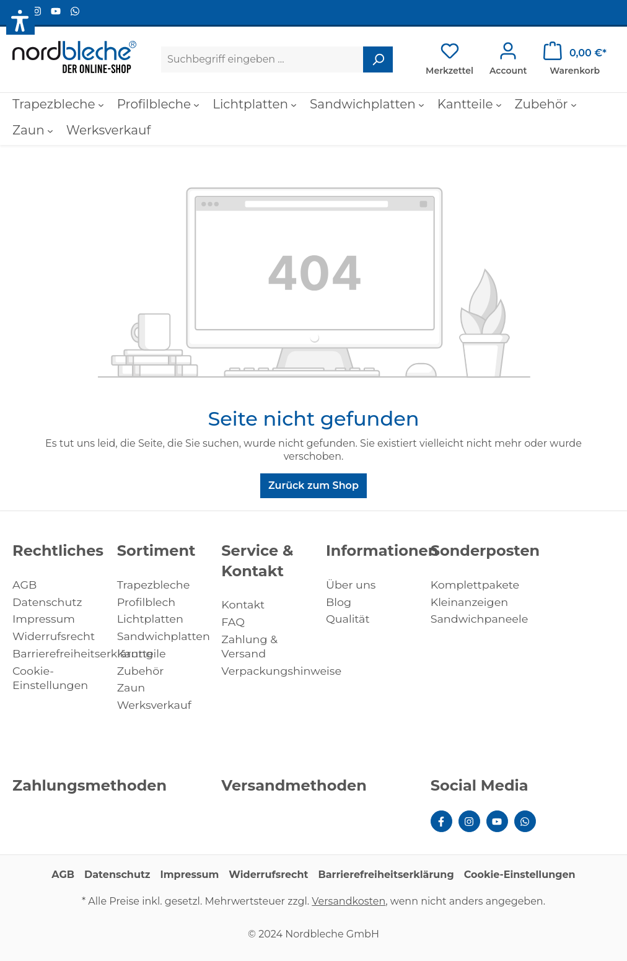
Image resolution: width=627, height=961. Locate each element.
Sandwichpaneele (479, 618)
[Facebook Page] (441, 821)
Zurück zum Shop (313, 485)
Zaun (131, 687)
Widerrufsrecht (53, 636)
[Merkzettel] (449, 59)
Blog (338, 601)
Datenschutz (47, 601)
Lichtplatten (150, 618)
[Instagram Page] (38, 11)
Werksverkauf (154, 704)
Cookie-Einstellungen (520, 874)
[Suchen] (378, 59)
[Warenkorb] (575, 59)
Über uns (350, 584)
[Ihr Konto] (508, 59)
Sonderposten (485, 550)
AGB (24, 584)
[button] (20, 20)
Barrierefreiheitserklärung (82, 653)
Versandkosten (348, 901)
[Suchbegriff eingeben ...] (262, 59)
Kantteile (141, 653)
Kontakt (243, 604)
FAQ (233, 621)
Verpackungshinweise (281, 670)
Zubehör (140, 670)
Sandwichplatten (163, 636)
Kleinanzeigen (470, 601)
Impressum (43, 618)
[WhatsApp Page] (75, 11)
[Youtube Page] (57, 11)
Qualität (348, 618)
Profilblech (146, 601)
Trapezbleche (153, 584)
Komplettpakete (475, 584)
